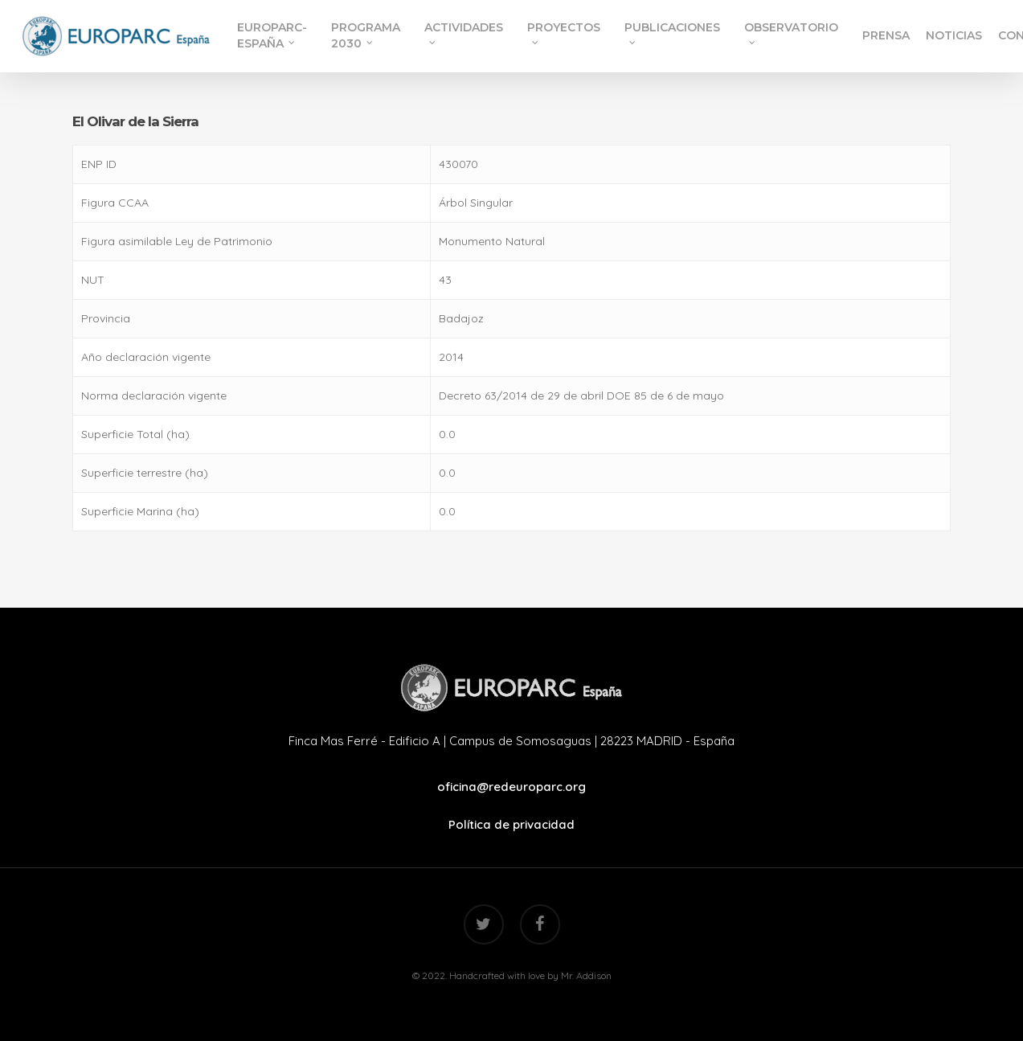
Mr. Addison (586, 975)
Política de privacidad (511, 824)
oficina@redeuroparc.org (511, 786)
